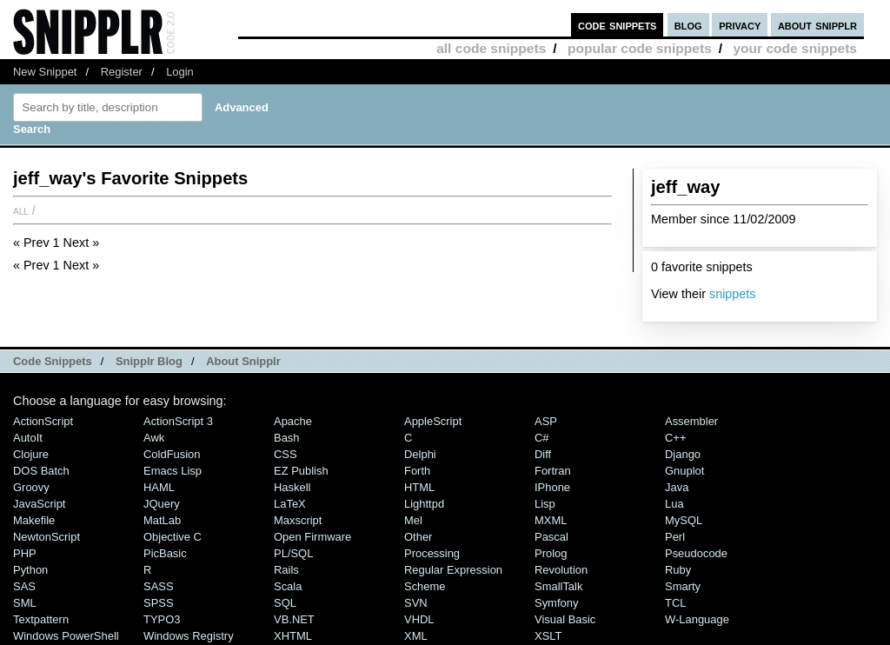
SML (25, 602)
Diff (543, 454)
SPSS (158, 602)
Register (122, 71)
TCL (675, 602)
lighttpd (424, 503)
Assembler (691, 421)
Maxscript (298, 520)
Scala (288, 586)
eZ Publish (301, 470)
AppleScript (433, 421)
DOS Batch (41, 470)
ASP (546, 421)
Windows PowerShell (66, 635)
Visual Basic (565, 619)
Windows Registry (188, 635)
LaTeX (290, 503)
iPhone (552, 487)
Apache (293, 421)
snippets (732, 294)
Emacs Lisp (172, 470)
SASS (158, 586)
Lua (674, 503)
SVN (416, 602)
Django (683, 454)
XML (416, 635)
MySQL (683, 520)
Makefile (34, 520)
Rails (286, 569)
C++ (675, 437)
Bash (287, 437)
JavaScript (39, 503)
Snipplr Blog (149, 361)
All (21, 210)
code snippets (617, 24)
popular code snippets (640, 48)
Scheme (425, 586)
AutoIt (28, 437)
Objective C (172, 536)
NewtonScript (46, 536)
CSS (285, 454)
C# (542, 437)
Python (30, 569)
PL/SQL (293, 553)
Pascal (551, 536)
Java (676, 487)
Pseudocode (696, 553)
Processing (432, 553)
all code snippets (491, 48)
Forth (417, 470)
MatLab (162, 520)
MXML (551, 520)
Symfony (556, 602)
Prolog (551, 553)
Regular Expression (453, 569)
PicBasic (165, 553)
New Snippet (44, 71)
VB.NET (294, 619)
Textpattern (41, 619)
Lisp (545, 503)
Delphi (420, 454)
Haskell (292, 487)
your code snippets (795, 48)
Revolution (561, 569)
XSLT (548, 635)
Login (180, 71)
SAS (24, 586)
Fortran (553, 470)
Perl (675, 536)
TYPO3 (161, 619)
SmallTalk (558, 586)
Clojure (31, 454)
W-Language (697, 619)
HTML (419, 487)
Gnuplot (684, 470)
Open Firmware (312, 536)
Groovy (31, 487)
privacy (739, 24)
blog (688, 24)
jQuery (161, 503)
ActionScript (43, 421)
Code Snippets (52, 361)
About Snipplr (243, 361)
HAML (159, 487)
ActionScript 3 (178, 421)
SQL (285, 602)
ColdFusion (172, 454)
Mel (413, 520)
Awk (153, 437)
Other (418, 536)
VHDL (419, 619)
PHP (25, 553)
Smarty (683, 586)
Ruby (678, 569)
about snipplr (817, 24)
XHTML (293, 635)
